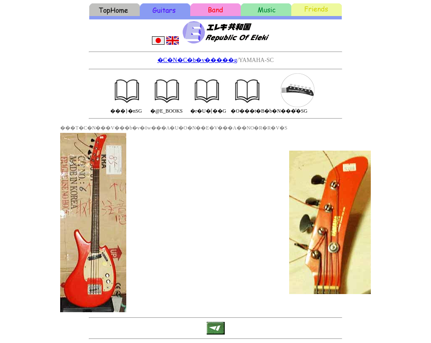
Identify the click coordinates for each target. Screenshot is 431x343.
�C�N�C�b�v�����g (197, 60)
